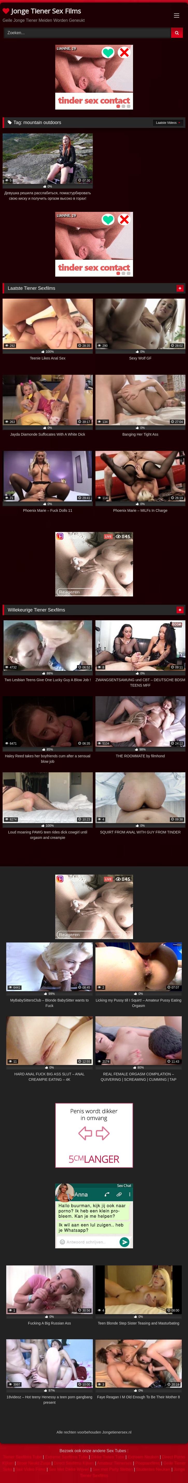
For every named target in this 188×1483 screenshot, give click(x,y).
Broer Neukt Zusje (33, 1463)
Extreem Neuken (143, 1457)
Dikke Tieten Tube (107, 1457)
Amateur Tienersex (114, 1463)
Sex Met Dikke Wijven (69, 1469)
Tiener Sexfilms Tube (22, 1457)
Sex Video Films (30, 1469)
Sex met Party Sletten (113, 1469)
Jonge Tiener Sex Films (42, 11)
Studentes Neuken (153, 1469)
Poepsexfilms (147, 1463)
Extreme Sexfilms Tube (66, 1457)
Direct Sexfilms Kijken (74, 1463)
